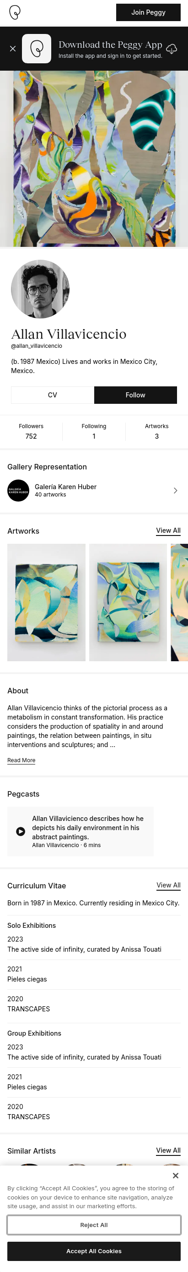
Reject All (93, 1224)
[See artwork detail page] (46, 602)
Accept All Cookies (94, 1251)
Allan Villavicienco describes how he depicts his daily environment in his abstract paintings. (88, 828)
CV (52, 395)
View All (168, 530)
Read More (21, 760)
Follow (135, 395)
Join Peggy (148, 12)
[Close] (176, 1176)
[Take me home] (14, 12)
